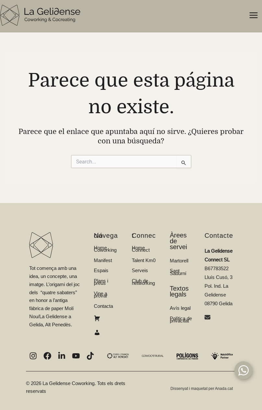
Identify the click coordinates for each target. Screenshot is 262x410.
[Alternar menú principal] (253, 15)
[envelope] (208, 318)
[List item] (33, 356)
